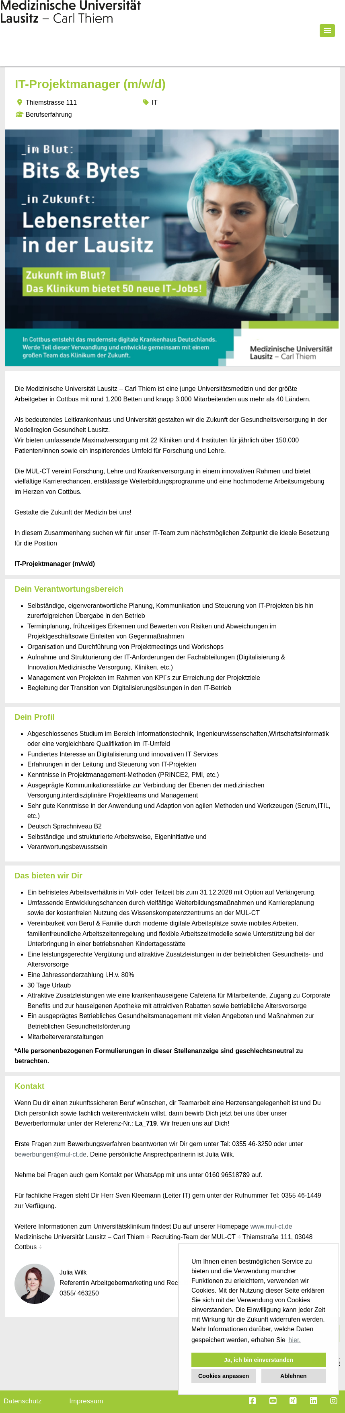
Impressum (86, 1401)
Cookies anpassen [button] (223, 1376)
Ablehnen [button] (293, 1376)
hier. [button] (295, 1340)
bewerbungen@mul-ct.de (50, 1154)
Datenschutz (23, 1401)
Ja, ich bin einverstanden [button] (258, 1360)
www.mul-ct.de (271, 1226)
